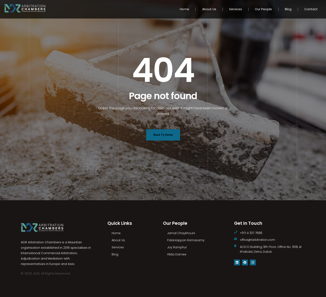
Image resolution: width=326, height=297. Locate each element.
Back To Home (163, 134)
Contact (311, 9)
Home (184, 9)
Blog (288, 9)
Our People (263, 9)
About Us (209, 9)
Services (235, 9)
